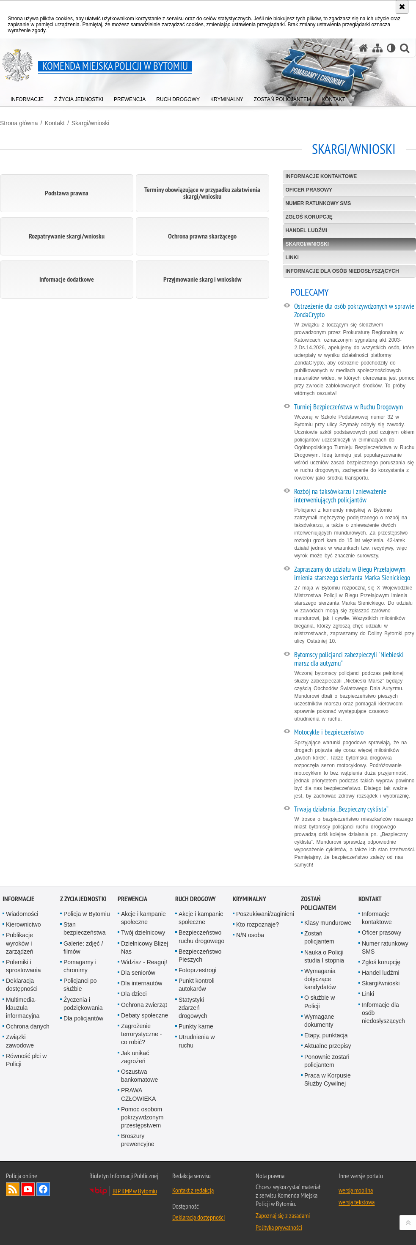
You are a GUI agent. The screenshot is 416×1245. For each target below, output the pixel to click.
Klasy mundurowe (327, 922)
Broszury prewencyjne (137, 1140)
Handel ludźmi (306, 230)
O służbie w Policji (319, 1001)
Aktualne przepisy (327, 1045)
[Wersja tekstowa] (391, 48)
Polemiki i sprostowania (23, 966)
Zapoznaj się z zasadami (283, 1215)
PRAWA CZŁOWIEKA (138, 1094)
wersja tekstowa (357, 1202)
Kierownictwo (23, 924)
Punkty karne (196, 1026)
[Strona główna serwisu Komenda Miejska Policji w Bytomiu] (363, 48)
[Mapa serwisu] (377, 48)
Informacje (18, 898)
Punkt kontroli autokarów (197, 984)
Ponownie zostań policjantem (327, 1060)
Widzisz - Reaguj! (144, 962)
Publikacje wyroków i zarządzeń (19, 943)
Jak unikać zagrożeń (135, 1057)
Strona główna (19, 123)
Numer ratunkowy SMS (318, 203)
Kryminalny (249, 898)
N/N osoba (250, 935)
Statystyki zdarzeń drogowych (193, 1007)
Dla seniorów (138, 972)
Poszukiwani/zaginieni (265, 913)
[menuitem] (27, 97)
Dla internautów (141, 983)
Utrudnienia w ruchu (197, 1041)
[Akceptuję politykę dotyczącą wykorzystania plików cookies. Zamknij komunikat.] (402, 7)
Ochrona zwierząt (144, 1004)
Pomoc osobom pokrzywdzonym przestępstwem (142, 1117)
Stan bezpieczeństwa (84, 928)
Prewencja (132, 898)
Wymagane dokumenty (319, 1020)
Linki (291, 258)
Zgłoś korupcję (308, 217)
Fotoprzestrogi (197, 970)
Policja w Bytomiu (86, 913)
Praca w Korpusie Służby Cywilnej (327, 1079)
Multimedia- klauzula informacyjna (22, 1007)
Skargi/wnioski (90, 123)
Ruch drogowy (195, 898)
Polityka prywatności (279, 1227)
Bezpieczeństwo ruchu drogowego (201, 936)
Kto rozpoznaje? (257, 924)
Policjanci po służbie (80, 984)
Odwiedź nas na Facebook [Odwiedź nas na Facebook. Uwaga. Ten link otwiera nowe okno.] (43, 1189)
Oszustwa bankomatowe (139, 1075)
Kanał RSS (12, 1189)
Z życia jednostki (83, 898)
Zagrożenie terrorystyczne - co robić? (141, 1034)
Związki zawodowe (20, 1041)
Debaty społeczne (144, 1015)
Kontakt (54, 123)
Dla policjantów (83, 1018)
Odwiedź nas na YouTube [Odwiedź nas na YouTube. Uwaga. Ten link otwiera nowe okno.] (28, 1189)
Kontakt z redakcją (193, 1190)
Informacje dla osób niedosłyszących (342, 271)
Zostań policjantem (318, 903)
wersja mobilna (356, 1190)
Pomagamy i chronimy (79, 966)
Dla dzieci (134, 993)
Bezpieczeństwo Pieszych (200, 955)
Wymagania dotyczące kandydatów (320, 979)
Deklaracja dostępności (22, 984)
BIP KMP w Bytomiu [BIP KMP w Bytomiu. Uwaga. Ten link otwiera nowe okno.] (135, 1191)
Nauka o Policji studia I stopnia (324, 956)
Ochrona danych (28, 1026)
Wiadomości (22, 913)
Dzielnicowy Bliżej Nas (144, 947)
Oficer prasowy (308, 190)
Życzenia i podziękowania (83, 1003)
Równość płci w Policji (26, 1060)
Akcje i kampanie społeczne (143, 917)
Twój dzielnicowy (143, 932)
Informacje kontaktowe (321, 176)
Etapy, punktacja (325, 1035)
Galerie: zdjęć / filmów (83, 947)
